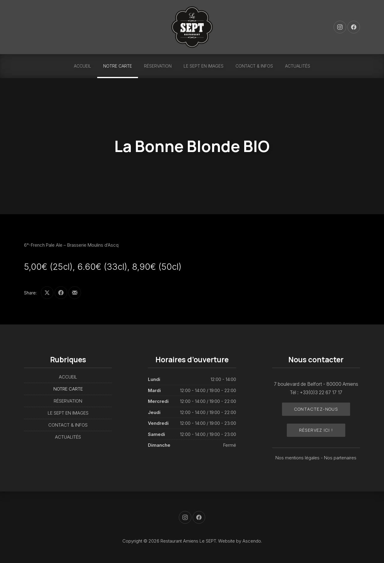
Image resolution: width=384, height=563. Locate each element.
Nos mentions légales (298, 458)
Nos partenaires (340, 458)
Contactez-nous (316, 409)
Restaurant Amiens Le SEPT (188, 541)
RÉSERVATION (158, 65)
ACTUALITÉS (297, 65)
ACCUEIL (82, 65)
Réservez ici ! (316, 430)
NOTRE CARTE (117, 65)
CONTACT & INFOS (254, 65)
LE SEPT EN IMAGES (204, 65)
